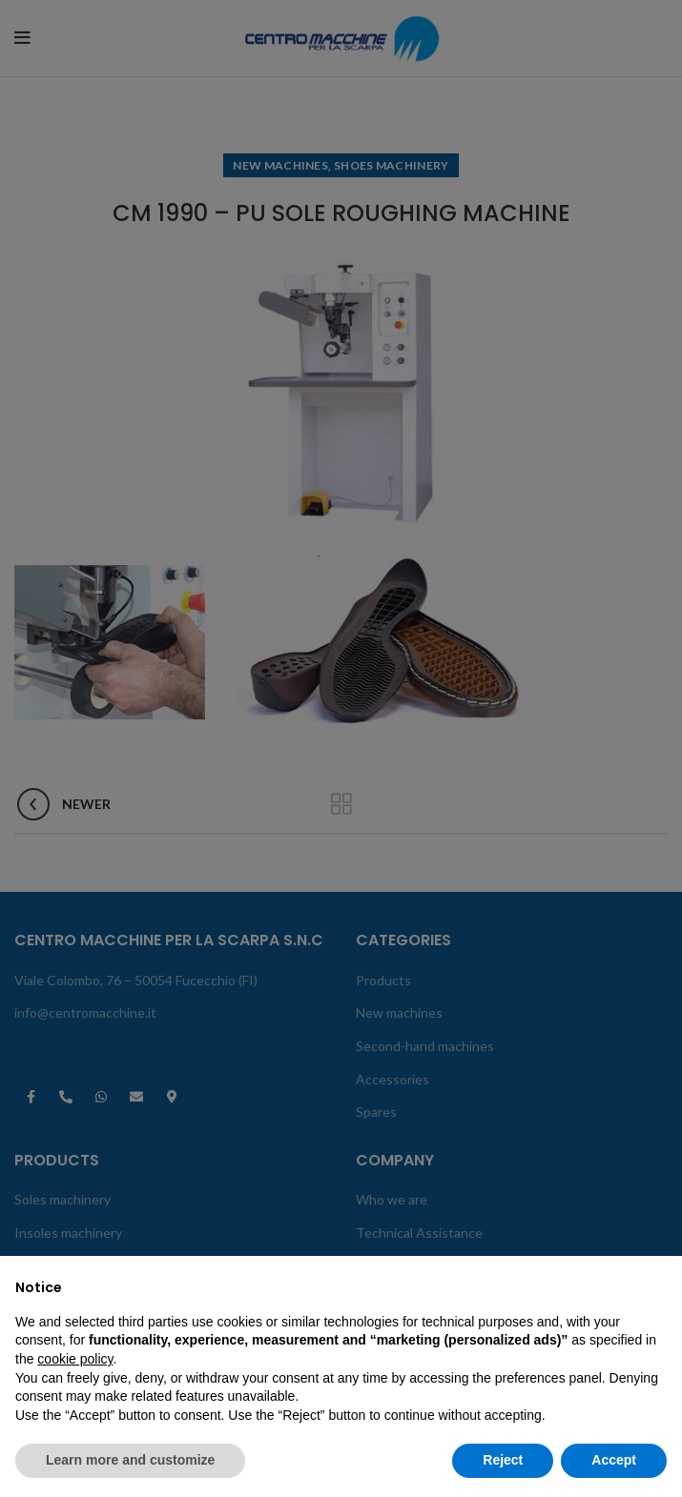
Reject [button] (503, 1459)
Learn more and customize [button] (130, 1459)
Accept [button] (613, 1459)
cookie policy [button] (75, 1358)
